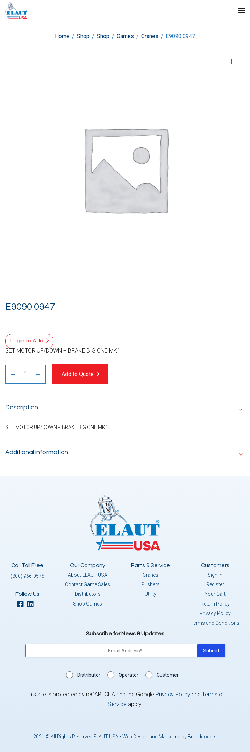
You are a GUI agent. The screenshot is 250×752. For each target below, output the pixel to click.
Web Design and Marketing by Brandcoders (169, 736)
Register (215, 584)
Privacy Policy (215, 613)
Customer (168, 675)
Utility (150, 594)
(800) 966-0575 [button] (27, 576)
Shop (83, 36)
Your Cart (215, 594)
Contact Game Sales (87, 584)
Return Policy (215, 604)
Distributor (88, 675)
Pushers (150, 584)
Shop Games (87, 604)
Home (62, 36)
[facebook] (22, 604)
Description (21, 407)
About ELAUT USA (87, 575)
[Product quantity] (25, 374)
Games (125, 36)
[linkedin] (32, 604)
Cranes (149, 36)
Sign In (215, 575)
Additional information (36, 452)
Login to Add (26, 340)
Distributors (88, 594)
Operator (128, 675)
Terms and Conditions (215, 623)
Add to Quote (78, 374)
